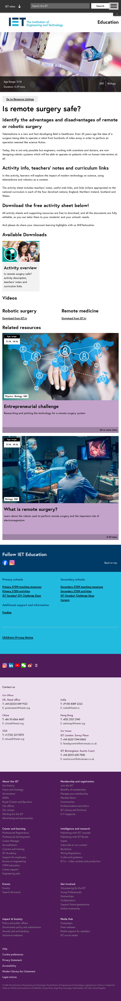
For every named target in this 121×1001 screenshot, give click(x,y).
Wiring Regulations (70, 853)
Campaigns (66, 923)
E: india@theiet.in (69, 707)
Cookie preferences (12, 954)
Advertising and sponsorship (17, 818)
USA (4, 730)
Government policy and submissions (21, 927)
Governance (8, 793)
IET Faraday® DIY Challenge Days (21, 595)
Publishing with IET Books (74, 836)
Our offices (8, 805)
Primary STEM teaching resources (21, 586)
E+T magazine (67, 814)
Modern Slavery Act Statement (18, 971)
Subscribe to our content (73, 845)
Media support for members (75, 931)
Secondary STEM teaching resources (81, 586)
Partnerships (67, 896)
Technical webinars (12, 935)
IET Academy (9, 853)
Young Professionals (71, 892)
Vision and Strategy (12, 789)
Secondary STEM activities (76, 591)
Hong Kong (66, 715)
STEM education (11, 865)
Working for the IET (12, 814)
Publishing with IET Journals (75, 832)
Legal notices (9, 977)
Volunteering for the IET (73, 888)
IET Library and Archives (73, 810)
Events (6, 888)
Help (4, 948)
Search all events (11, 892)
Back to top (110, 562)
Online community (70, 908)
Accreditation (9, 845)
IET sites (13, 6)
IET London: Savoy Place (74, 735)
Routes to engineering (14, 861)
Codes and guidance (71, 857)
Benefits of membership (73, 789)
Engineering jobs (11, 873)
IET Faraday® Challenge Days (77, 595)
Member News (68, 797)
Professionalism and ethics (74, 805)
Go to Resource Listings (20, 99)
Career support (10, 869)
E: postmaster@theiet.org (16, 707)
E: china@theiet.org (13, 723)
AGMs (5, 797)
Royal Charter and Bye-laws (17, 801)
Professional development (16, 836)
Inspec (63, 840)
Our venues (8, 810)
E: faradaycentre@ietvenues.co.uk (78, 743)
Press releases (67, 927)
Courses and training (13, 849)
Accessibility (9, 965)
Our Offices (8, 695)
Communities (67, 801)
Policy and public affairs (15, 923)
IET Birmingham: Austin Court (77, 750)
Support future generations (74, 904)
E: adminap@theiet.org (72, 723)
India (63, 699)
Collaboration (67, 900)
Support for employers (14, 857)
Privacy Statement (12, 960)
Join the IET (66, 785)
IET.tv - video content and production (80, 861)
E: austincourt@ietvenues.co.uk (77, 759)
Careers (65, 600)
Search (100, 6)
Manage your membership (74, 793)
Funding (6, 612)
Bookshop (65, 849)
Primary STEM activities (16, 591)
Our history (8, 785)
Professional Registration (15, 832)
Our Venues (66, 730)
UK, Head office (11, 699)
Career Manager (10, 840)
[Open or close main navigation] (113, 6)
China (5, 715)
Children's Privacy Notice (17, 637)
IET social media (69, 935)
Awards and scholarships (15, 931)
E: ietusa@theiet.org (13, 738)
